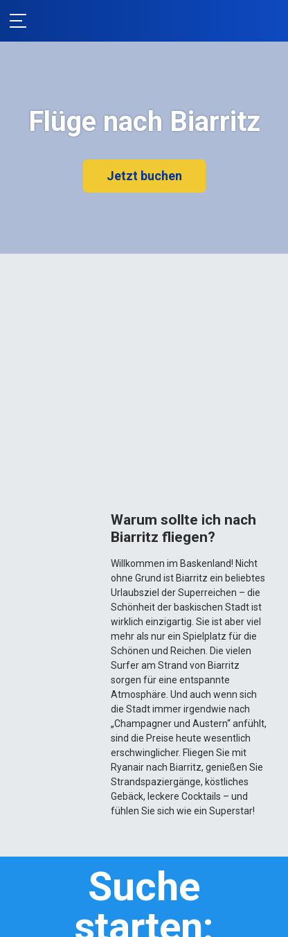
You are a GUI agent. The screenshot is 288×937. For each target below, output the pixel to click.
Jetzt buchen (144, 175)
